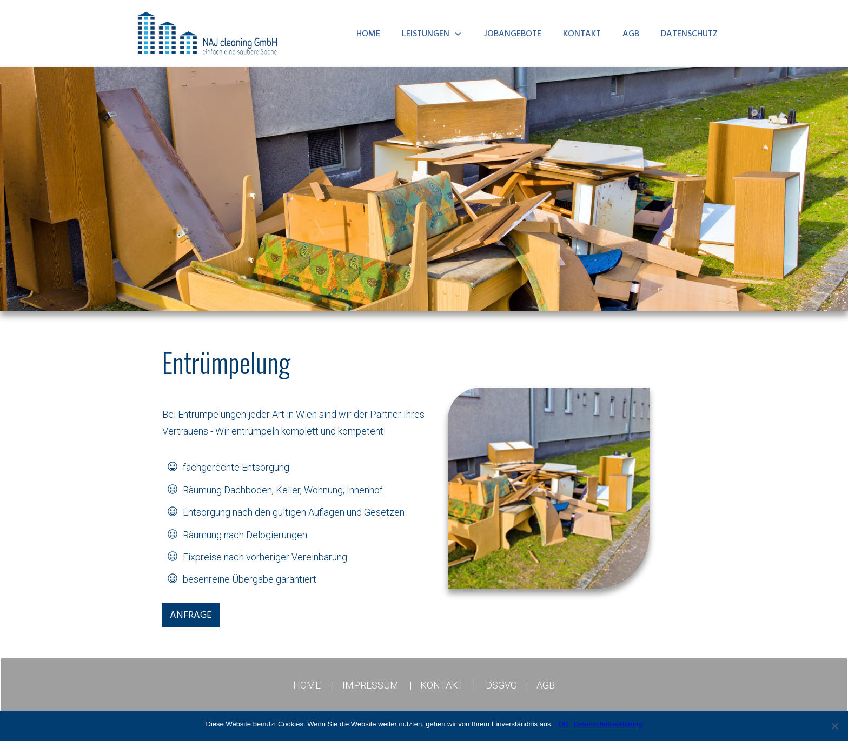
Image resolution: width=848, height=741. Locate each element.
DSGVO (501, 685)
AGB (545, 685)
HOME (307, 685)
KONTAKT (442, 685)
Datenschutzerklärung (608, 724)
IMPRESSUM (370, 685)
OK (563, 724)
